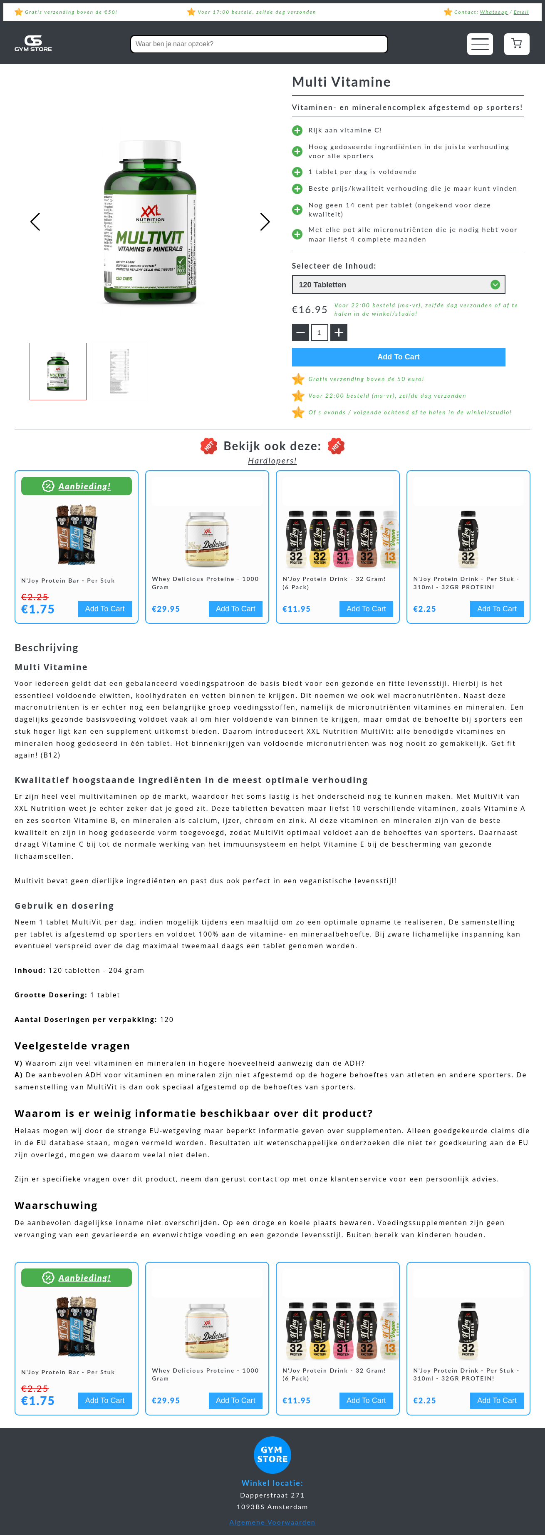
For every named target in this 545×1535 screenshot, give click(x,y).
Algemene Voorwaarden (272, 1522)
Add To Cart (408, 357)
